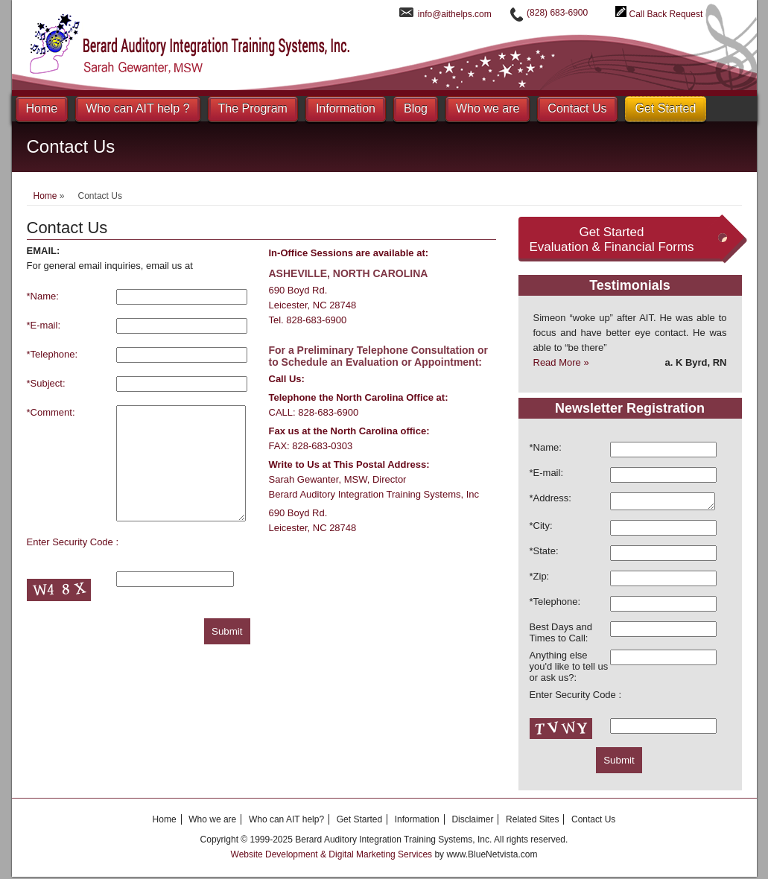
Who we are (487, 108)
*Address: (550, 498)
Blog (416, 108)
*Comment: (51, 412)
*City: (541, 527)
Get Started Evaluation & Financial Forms (611, 239)
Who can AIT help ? (137, 108)
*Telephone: (52, 354)
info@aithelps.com (455, 14)
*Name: (43, 296)
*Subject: (46, 383)
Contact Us (577, 108)
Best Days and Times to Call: (561, 634)
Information (345, 108)
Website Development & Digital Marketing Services (333, 856)
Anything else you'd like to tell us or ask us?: (569, 668)
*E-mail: (44, 325)
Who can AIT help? (286, 821)
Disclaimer (472, 821)
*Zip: (540, 578)
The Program (253, 108)
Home (42, 108)
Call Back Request (666, 14)
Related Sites (532, 821)
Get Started (665, 108)
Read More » (561, 362)
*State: (544, 553)
